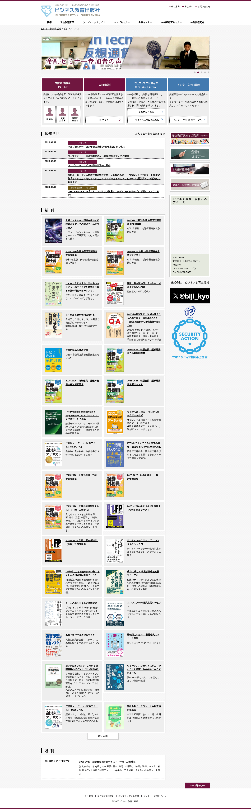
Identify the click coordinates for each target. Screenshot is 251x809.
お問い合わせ (204, 6)
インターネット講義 (188, 84)
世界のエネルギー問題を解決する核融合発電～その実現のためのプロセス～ (82, 224)
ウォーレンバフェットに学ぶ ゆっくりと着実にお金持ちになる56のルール (144, 669)
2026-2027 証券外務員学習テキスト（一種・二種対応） (108, 761)
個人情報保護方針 (105, 796)
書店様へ (189, 6)
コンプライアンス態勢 (128, 796)
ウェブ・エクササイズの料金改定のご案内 (89, 165)
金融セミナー (145, 22)
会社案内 (175, 6)
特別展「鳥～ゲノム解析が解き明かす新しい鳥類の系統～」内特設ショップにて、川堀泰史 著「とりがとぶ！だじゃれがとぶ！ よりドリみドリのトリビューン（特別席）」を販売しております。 (114, 179)
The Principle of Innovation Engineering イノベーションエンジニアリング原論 (82, 415)
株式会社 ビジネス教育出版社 (190, 282)
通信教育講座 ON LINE (62, 84)
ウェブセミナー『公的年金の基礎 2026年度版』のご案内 (96, 146)
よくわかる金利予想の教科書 (80, 315)
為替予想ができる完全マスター (81, 635)
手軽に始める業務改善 (77, 350)
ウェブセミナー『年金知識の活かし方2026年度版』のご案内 (98, 156)
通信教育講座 (67, 22)
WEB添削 (104, 84)
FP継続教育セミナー (171, 22)
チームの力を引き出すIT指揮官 (81, 603)
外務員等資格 (197, 22)
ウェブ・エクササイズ (94, 22)
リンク (146, 796)
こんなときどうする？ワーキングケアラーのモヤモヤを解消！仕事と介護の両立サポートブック (82, 287)
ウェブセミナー (122, 22)
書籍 (49, 22)
